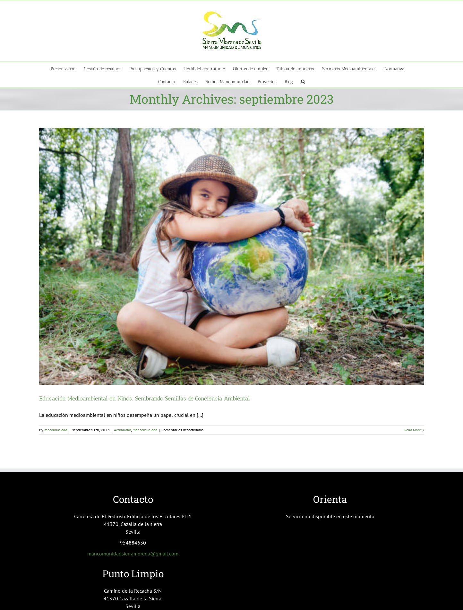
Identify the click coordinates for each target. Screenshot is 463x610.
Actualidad (122, 429)
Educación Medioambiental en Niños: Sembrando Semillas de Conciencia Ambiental (144, 398)
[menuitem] (67, 68)
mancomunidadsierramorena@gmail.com (132, 553)
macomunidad (55, 429)
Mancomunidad (145, 429)
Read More (412, 429)
